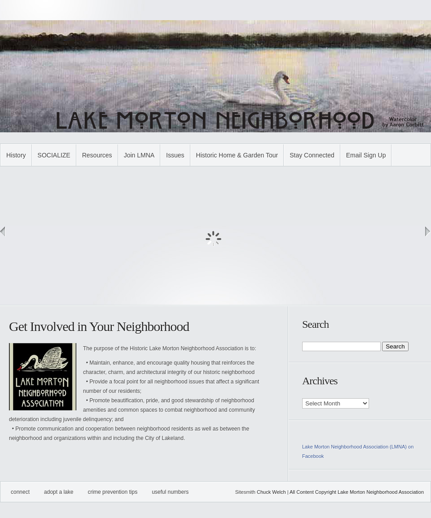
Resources (97, 155)
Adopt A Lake (58, 492)
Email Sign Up (366, 155)
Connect (20, 492)
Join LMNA (139, 155)
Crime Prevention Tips (112, 492)
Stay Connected (312, 155)
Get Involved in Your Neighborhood (99, 326)
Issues (175, 155)
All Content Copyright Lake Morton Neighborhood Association (357, 492)
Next (428, 231)
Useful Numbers (170, 492)
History (16, 155)
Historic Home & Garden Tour (237, 155)
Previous (3, 231)
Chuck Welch (271, 492)
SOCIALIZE (54, 155)
